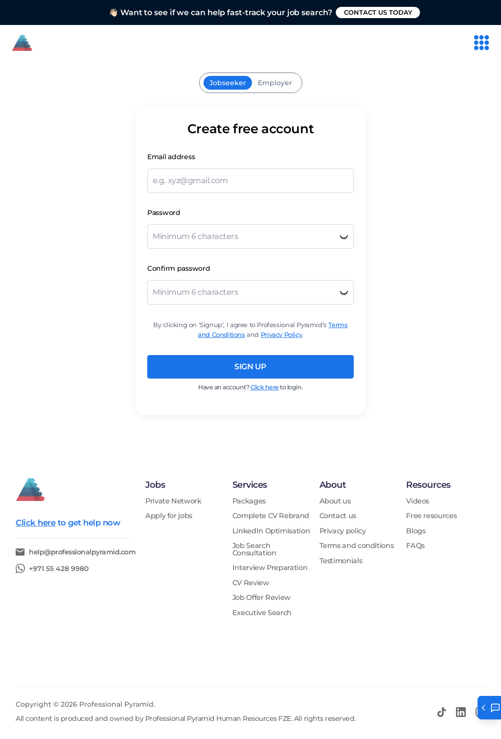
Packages (249, 501)
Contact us (337, 516)
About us (335, 501)
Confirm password (178, 268)
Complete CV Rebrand (270, 516)
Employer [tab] (275, 82)
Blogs (415, 531)
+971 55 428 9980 (59, 568)
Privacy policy (342, 531)
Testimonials (341, 561)
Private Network (173, 501)
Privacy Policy (281, 334)
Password (164, 212)
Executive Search (262, 613)
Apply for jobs (168, 516)
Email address (171, 156)
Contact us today (407, 12)
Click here (264, 387)
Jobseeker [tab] (227, 82)
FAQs (415, 545)
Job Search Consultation (254, 549)
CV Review (250, 583)
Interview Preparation (269, 568)
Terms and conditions (356, 545)
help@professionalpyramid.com (82, 552)
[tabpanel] (250, 261)
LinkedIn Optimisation (271, 531)
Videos (417, 501)
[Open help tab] (489, 707)
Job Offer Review (261, 597)
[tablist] (250, 82)
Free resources (431, 516)
